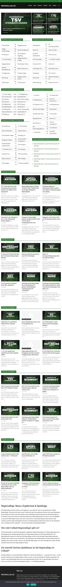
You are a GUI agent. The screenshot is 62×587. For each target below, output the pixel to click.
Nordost (39, 5)
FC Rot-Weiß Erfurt (46, 348)
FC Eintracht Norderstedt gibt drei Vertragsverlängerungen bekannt (10, 255)
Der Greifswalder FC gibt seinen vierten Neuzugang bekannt (50, 323)
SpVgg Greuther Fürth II (26, 183)
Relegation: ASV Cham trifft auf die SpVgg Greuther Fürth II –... (51, 219)
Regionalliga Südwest (8, 26)
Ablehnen (33, 584)
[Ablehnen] (60, 583)
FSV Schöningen (25, 251)
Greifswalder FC (46, 319)
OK (28, 584)
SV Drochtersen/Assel (47, 251)
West (50, 5)
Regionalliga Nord (25, 280)
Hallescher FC (36, 18)
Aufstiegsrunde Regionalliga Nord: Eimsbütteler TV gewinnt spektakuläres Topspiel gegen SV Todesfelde (30, 287)
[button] (59, 5)
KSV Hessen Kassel (46, 414)
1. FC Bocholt (51, 16)
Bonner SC (45, 480)
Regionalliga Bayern (5, 183)
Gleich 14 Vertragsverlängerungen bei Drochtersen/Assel (50, 255)
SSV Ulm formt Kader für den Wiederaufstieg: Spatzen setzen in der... (30, 387)
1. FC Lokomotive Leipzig (6, 348)
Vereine (54, 5)
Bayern (30, 5)
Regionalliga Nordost (26, 319)
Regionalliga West (52, 29)
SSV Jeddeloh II (4, 280)
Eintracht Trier (4, 414)
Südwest (45, 5)
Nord (34, 5)
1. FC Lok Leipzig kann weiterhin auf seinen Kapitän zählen (9, 353)
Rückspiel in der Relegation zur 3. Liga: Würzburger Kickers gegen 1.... (9, 219)
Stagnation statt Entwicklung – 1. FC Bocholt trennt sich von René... (30, 484)
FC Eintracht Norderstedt (6, 251)
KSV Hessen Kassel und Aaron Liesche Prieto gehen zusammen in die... (50, 419)
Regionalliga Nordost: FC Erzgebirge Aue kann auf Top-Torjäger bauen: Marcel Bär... (31, 353)
